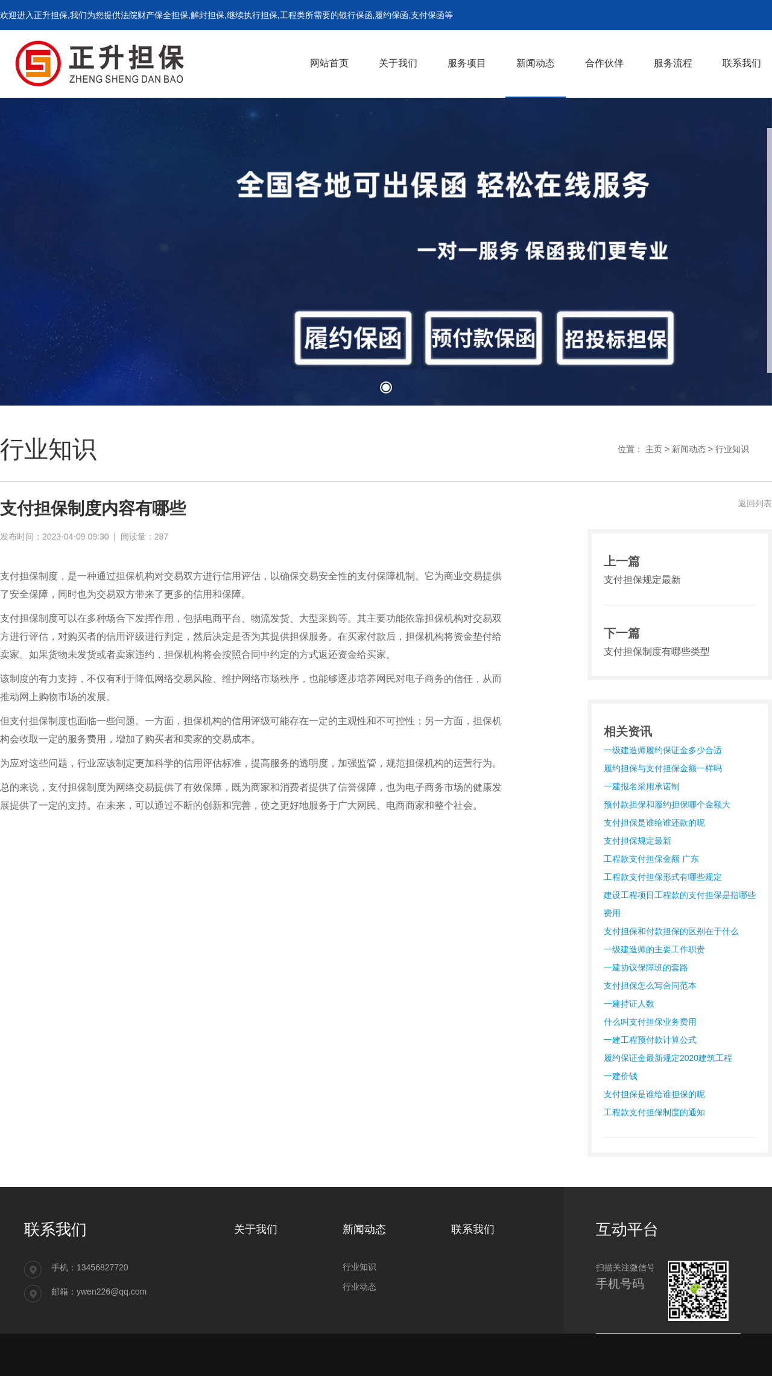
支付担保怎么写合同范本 (650, 985)
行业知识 (732, 449)
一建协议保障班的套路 (646, 967)
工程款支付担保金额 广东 (651, 859)
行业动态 (359, 1287)
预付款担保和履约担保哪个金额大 (667, 804)
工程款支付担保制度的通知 (654, 1112)
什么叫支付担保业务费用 (650, 1022)
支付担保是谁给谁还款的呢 (654, 822)
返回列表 (755, 503)
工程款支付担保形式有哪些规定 (663, 877)
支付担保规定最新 (637, 841)
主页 (653, 449)
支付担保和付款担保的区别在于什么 (671, 931)
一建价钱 (621, 1076)
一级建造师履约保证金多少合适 (663, 750)
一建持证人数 (629, 1003)
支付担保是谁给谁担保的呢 (654, 1094)
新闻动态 (689, 449)
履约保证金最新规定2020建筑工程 (668, 1058)
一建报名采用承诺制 (642, 786)
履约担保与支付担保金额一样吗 (663, 768)
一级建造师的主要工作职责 (654, 949)
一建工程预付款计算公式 (650, 1040)
